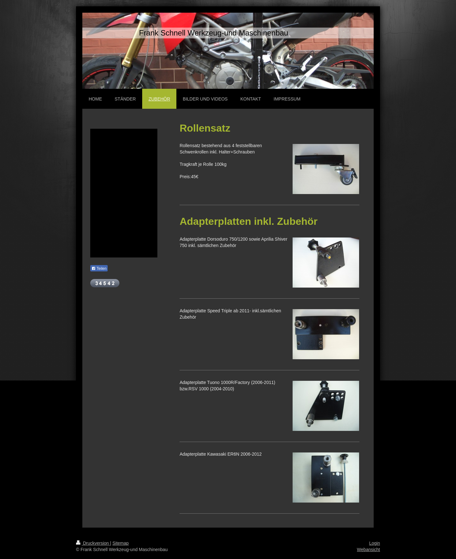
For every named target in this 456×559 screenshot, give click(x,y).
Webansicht (368, 549)
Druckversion (93, 543)
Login (374, 543)
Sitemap (120, 543)
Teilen (99, 268)
